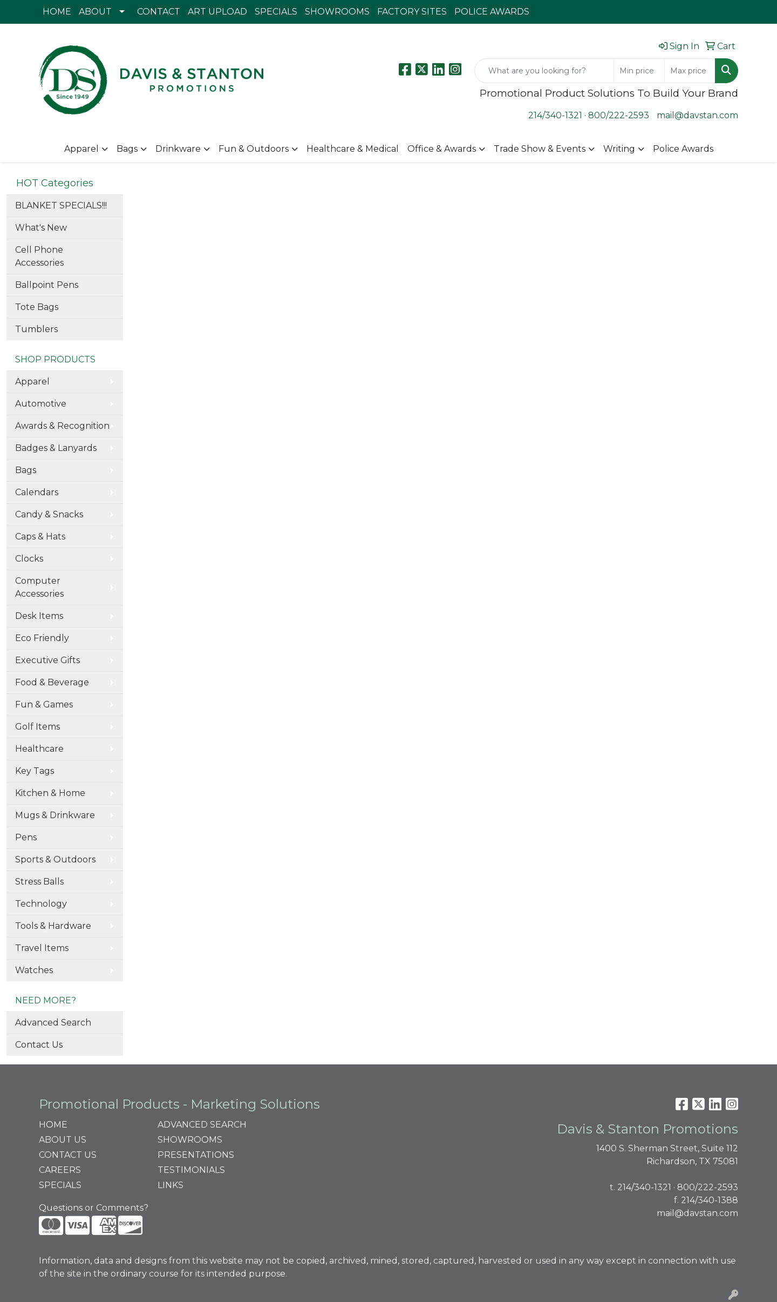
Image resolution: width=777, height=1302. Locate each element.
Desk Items (39, 616)
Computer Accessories (39, 587)
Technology (41, 904)
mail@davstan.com (697, 115)
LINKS (170, 1185)
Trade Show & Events (539, 149)
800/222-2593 (618, 115)
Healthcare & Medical (352, 149)
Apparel (81, 149)
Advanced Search (53, 1022)
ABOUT (95, 11)
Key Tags (34, 771)
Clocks (29, 559)
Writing (619, 149)
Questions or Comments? (93, 1208)
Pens (26, 837)
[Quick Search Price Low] (639, 70)
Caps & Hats (40, 536)
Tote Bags (36, 307)
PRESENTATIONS (196, 1155)
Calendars (36, 492)
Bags (127, 149)
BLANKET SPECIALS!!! (61, 205)
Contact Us (39, 1045)
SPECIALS (276, 11)
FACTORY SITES (412, 11)
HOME (57, 11)
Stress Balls (39, 881)
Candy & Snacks (49, 514)
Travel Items (42, 948)
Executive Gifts (47, 660)
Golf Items (37, 726)
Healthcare (39, 749)
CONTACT (158, 11)
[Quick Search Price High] (689, 70)
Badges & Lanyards (56, 448)
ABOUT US (62, 1140)
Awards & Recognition (62, 426)
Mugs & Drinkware (55, 815)
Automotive (40, 404)
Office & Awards (441, 149)
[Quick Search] (544, 70)
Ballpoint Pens (46, 285)
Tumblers (36, 329)
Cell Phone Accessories (39, 256)
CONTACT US (68, 1155)
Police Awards (683, 149)
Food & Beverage (52, 682)
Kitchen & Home (50, 793)
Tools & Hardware (53, 926)
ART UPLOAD (217, 11)
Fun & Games (44, 704)
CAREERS (60, 1170)
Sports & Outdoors (55, 859)
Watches (34, 970)
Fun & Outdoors (254, 149)
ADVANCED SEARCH (202, 1124)
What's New (41, 227)
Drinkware (178, 149)
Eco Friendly (42, 638)
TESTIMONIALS (191, 1170)
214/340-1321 (555, 115)
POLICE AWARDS (491, 11)
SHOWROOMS (337, 11)
